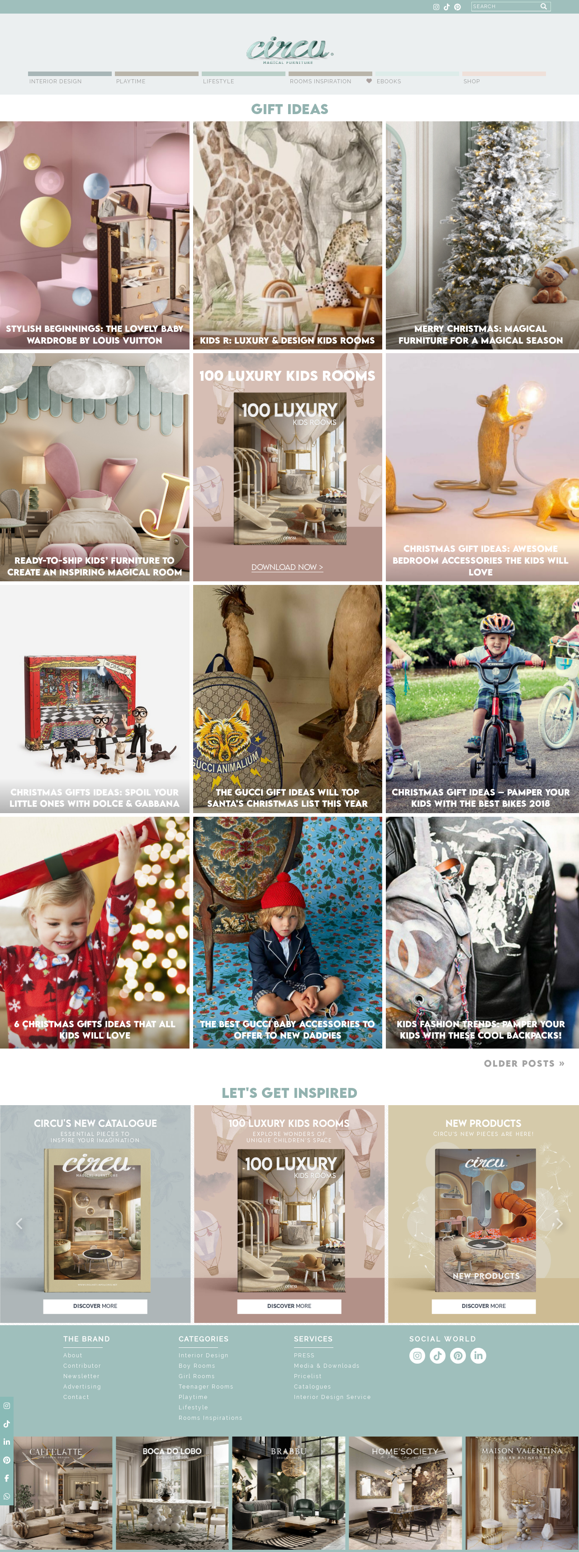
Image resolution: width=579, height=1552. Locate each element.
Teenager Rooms (206, 1387)
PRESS (304, 1355)
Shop (472, 81)
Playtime (131, 81)
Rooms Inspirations (211, 1418)
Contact (76, 1397)
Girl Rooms (197, 1376)
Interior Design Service (332, 1397)
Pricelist (308, 1376)
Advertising (82, 1387)
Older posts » (524, 1063)
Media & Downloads (327, 1366)
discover (95, 1306)
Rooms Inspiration (320, 81)
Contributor (82, 1366)
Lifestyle (218, 81)
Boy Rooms (197, 1366)
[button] (20, 1224)
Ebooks (389, 81)
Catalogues (313, 1387)
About (73, 1355)
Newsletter (81, 1376)
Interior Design (55, 81)
